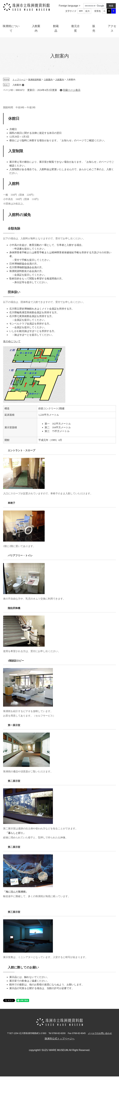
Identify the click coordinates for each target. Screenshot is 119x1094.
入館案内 (36, 28)
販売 (93, 28)
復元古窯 (75, 28)
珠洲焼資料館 (34, 79)
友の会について (12, 341)
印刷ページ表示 (71, 90)
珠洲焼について (11, 28)
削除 (23, 85)
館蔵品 (56, 28)
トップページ (19, 79)
